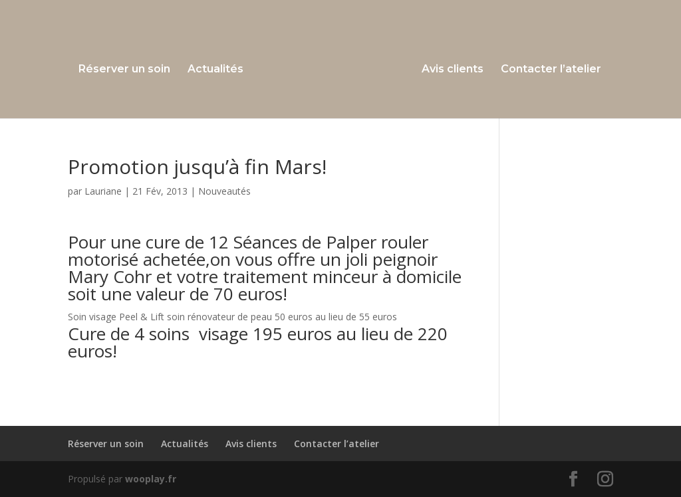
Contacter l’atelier (551, 69)
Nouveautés (224, 191)
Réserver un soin (124, 69)
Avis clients (452, 69)
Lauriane (103, 191)
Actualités (215, 69)
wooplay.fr (150, 478)
